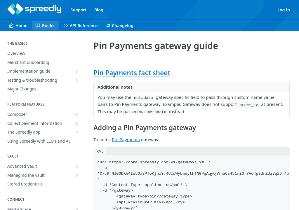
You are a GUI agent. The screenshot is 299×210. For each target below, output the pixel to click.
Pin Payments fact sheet (132, 72)
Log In (283, 10)
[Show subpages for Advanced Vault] (76, 166)
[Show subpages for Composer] (76, 114)
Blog (98, 10)
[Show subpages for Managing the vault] (76, 175)
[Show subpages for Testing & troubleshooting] (76, 80)
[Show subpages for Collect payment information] (76, 123)
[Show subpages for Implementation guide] (76, 71)
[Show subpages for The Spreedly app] (76, 132)
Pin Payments (126, 139)
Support (79, 10)
